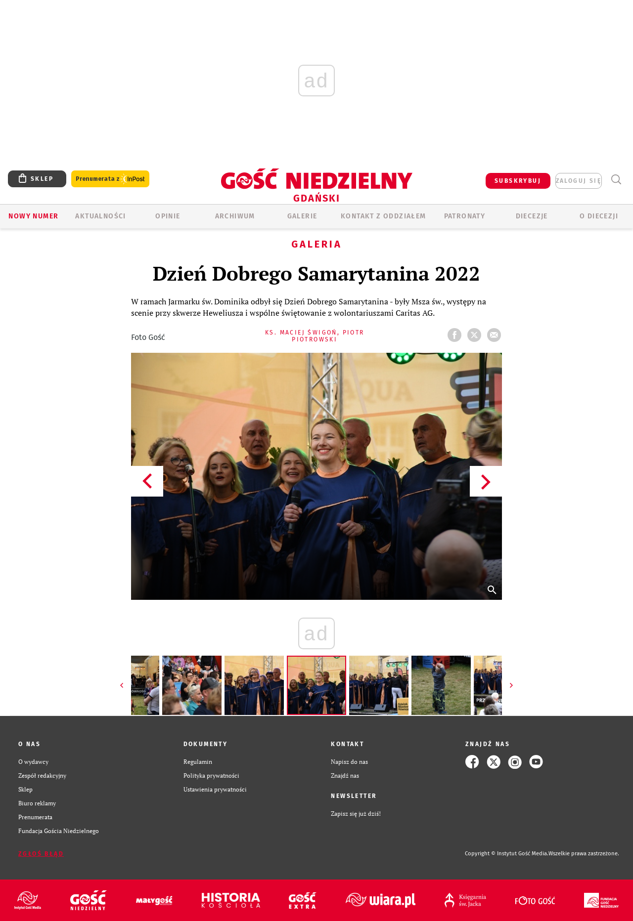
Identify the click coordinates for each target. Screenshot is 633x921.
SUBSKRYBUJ (518, 180)
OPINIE (167, 216)
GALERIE (302, 216)
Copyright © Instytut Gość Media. (506, 853)
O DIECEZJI (599, 216)
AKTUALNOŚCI (100, 216)
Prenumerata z (110, 179)
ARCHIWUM (235, 216)
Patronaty (465, 216)
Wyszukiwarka (616, 179)
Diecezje (532, 216)
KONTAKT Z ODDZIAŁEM (383, 216)
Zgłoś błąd (41, 853)
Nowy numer (33, 216)
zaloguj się (578, 180)
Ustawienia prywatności (215, 789)
